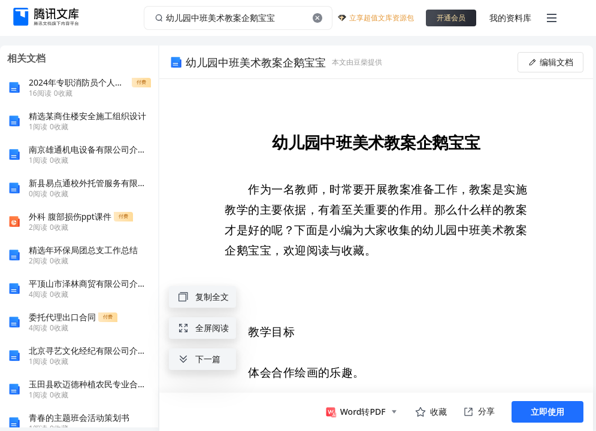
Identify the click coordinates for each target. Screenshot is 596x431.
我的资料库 (510, 17)
